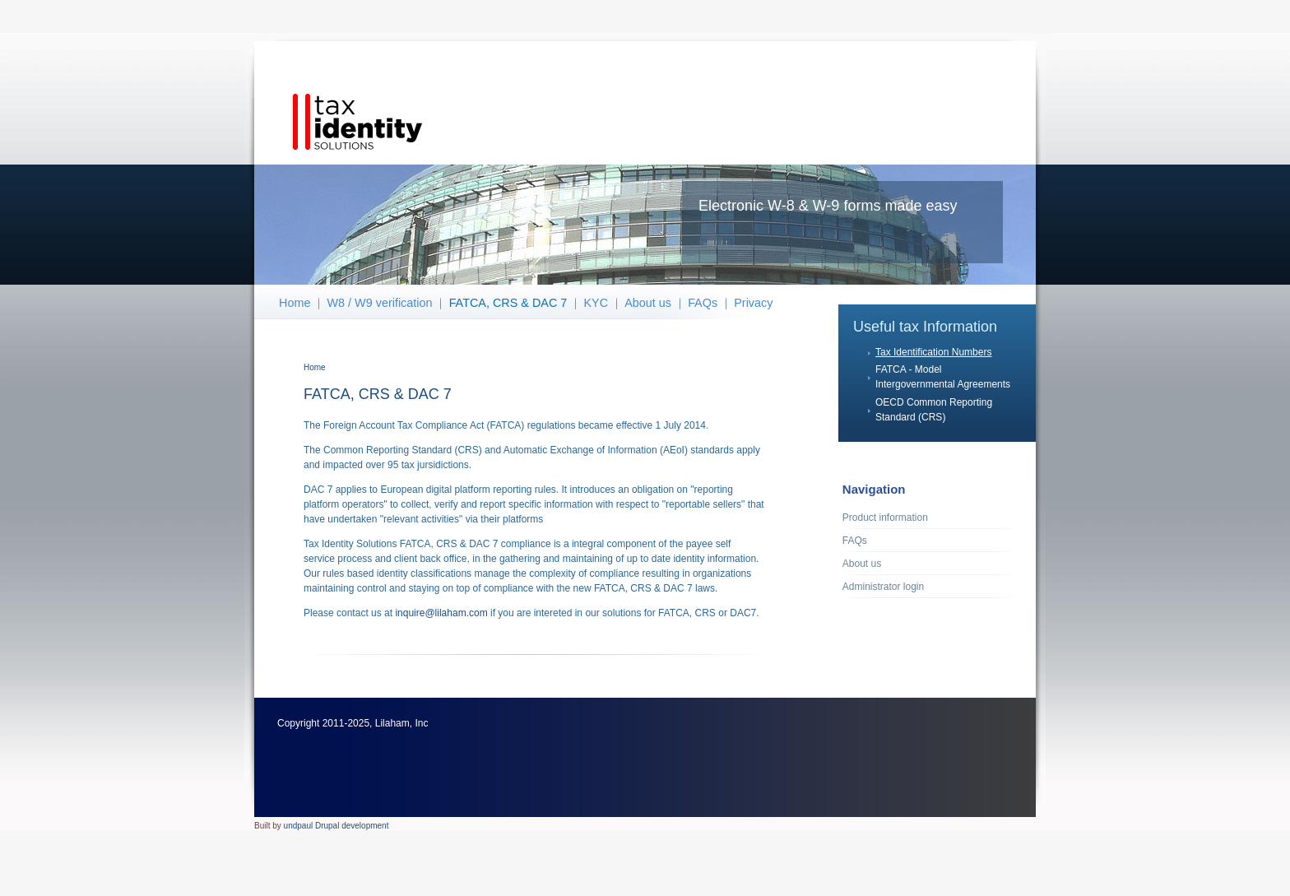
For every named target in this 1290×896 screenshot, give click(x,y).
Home (294, 302)
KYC (595, 302)
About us (647, 302)
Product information (885, 517)
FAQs (702, 302)
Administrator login (883, 586)
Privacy (753, 302)
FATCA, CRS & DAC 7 (508, 302)
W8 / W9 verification (380, 302)
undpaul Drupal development (336, 825)
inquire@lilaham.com (441, 613)
